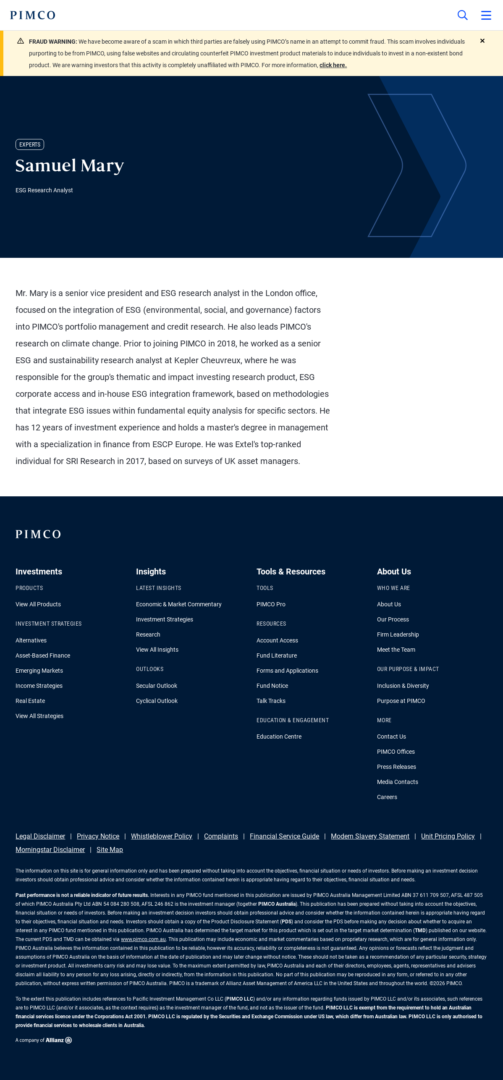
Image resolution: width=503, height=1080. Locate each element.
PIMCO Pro (271, 604)
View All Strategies (39, 716)
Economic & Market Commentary (179, 604)
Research (148, 634)
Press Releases (396, 766)
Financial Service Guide (284, 836)
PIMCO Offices (396, 751)
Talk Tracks (271, 700)
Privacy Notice (98, 836)
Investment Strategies (164, 619)
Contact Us (391, 736)
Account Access (277, 640)
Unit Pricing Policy (448, 836)
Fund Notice (272, 685)
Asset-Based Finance (43, 655)
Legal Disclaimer (40, 836)
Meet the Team (396, 649)
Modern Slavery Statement (370, 836)
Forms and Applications (287, 670)
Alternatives (31, 640)
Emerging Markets (39, 670)
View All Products (38, 604)
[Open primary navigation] (486, 15)
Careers (387, 797)
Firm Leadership (398, 634)
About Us (389, 604)
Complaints (221, 836)
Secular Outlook (156, 685)
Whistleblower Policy (161, 836)
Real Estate (30, 700)
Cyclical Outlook (157, 700)
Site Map (110, 850)
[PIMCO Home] (32, 15)
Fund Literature (277, 655)
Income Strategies (39, 685)
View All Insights (157, 649)
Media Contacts (397, 782)
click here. (333, 65)
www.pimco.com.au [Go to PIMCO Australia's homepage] (143, 939)
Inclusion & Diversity (403, 685)
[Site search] (462, 15)
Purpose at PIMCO (401, 700)
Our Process (393, 619)
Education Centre (279, 736)
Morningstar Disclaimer (50, 850)
